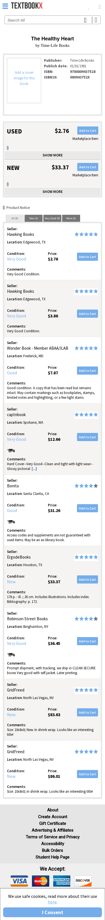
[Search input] (52, 19)
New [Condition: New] (11, 581)
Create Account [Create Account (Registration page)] (52, 816)
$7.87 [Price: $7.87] (53, 372)
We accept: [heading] (52, 869)
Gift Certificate (52, 823)
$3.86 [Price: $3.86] (53, 316)
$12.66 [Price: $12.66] (54, 439)
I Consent (52, 912)
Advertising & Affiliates (52, 830)
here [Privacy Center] (52, 902)
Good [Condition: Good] (12, 372)
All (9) (14, 218)
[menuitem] (88, 5)
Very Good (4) (52, 218)
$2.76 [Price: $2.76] (53, 259)
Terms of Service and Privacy (53, 837)
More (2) (71, 218)
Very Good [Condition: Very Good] (16, 259)
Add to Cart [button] (87, 130)
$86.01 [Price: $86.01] (54, 776)
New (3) (33, 218)
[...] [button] (34, 468)
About (52, 810)
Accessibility (52, 843)
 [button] (5, 6)
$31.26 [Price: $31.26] (54, 510)
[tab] (15, 218)
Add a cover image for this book (24, 78)
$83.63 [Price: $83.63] (54, 714)
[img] (19, 881)
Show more (53, 155)
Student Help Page (52, 857)
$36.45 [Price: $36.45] (54, 643)
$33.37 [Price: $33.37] (54, 581)
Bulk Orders (52, 850)
